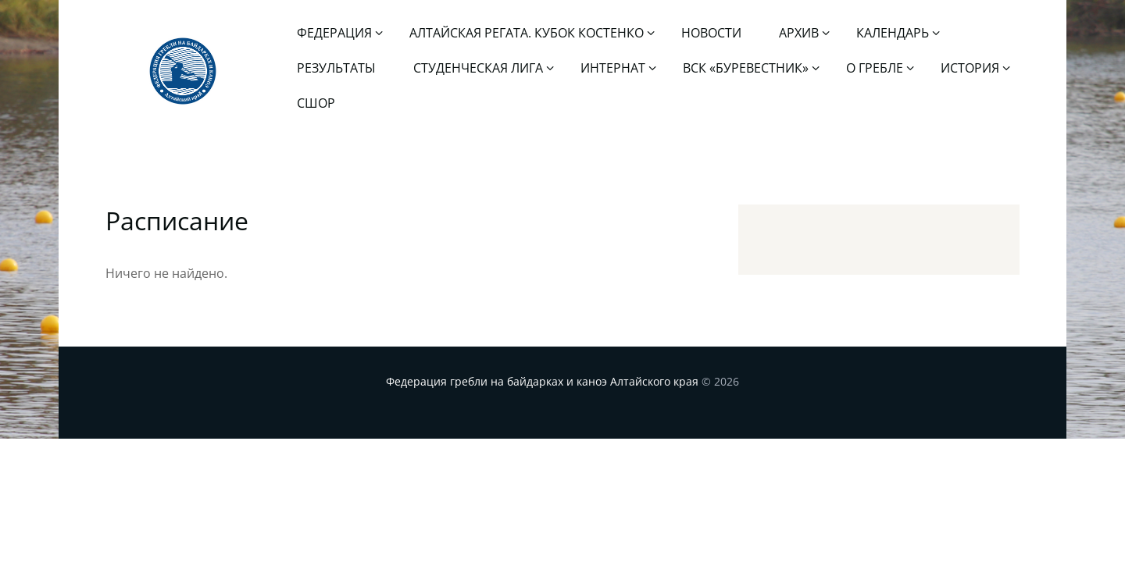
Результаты (336, 67)
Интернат (612, 67)
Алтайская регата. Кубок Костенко (526, 32)
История (970, 67)
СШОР (316, 103)
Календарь (892, 32)
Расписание (176, 220)
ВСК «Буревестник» (746, 67)
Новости (711, 32)
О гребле (874, 67)
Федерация (334, 32)
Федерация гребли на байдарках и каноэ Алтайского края (542, 381)
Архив (799, 32)
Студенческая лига (478, 67)
